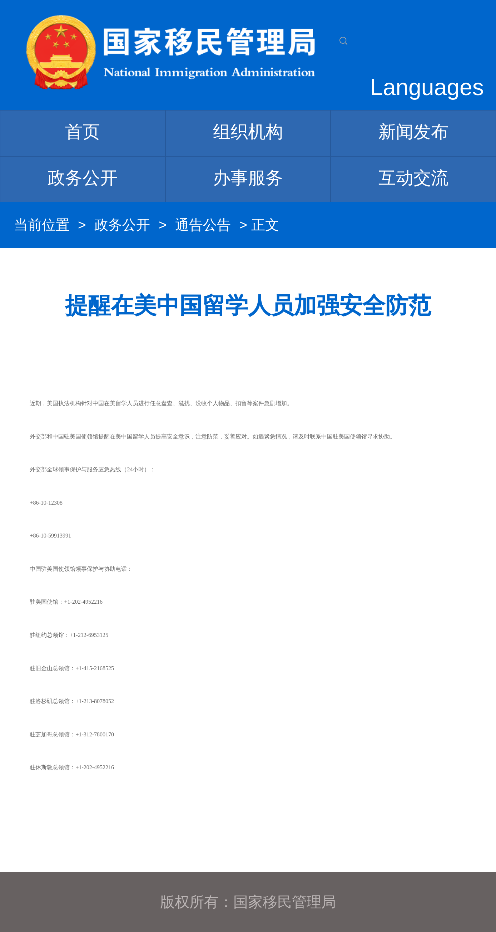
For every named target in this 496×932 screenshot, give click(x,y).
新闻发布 (413, 131)
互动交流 (413, 177)
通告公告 (203, 224)
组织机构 (248, 131)
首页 (82, 131)
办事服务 (248, 177)
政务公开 (83, 177)
